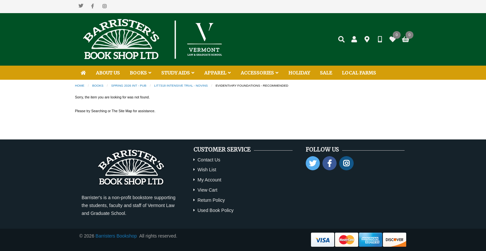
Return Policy (211, 200)
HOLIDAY (299, 73)
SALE (326, 73)
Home (79, 85)
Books (97, 85)
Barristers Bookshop (116, 236)
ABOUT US (108, 73)
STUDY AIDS (177, 73)
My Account (209, 179)
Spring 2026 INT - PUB (128, 85)
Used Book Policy (215, 210)
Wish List (206, 169)
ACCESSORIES (259, 73)
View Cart (207, 190)
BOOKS (140, 73)
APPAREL (217, 73)
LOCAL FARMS (359, 73)
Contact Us (208, 159)
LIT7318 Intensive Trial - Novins (181, 85)
